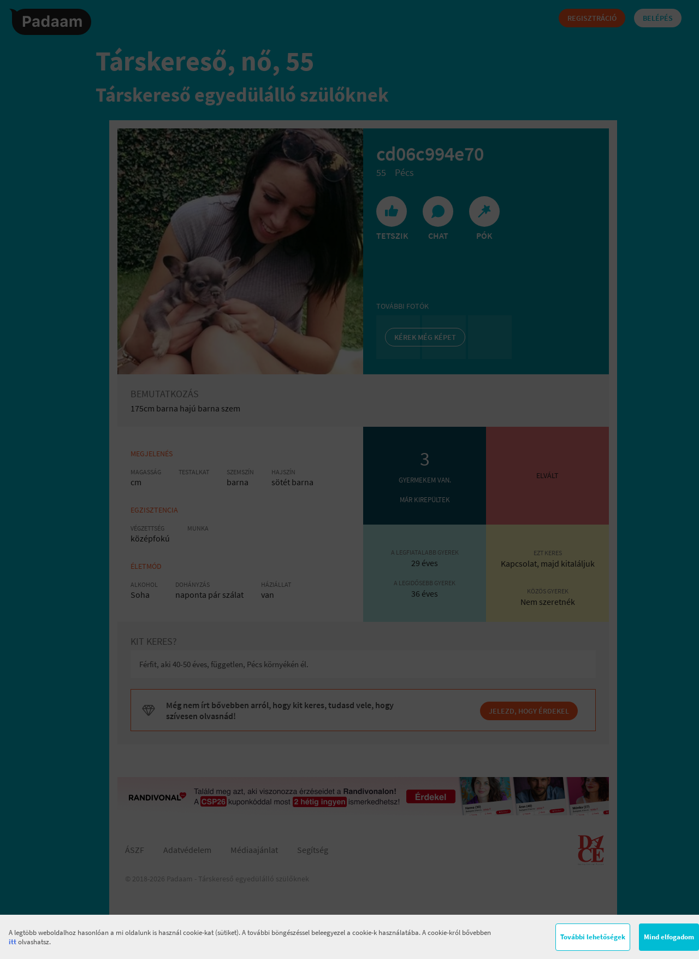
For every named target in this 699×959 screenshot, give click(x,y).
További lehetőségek (592, 937)
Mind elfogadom (669, 937)
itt (12, 941)
